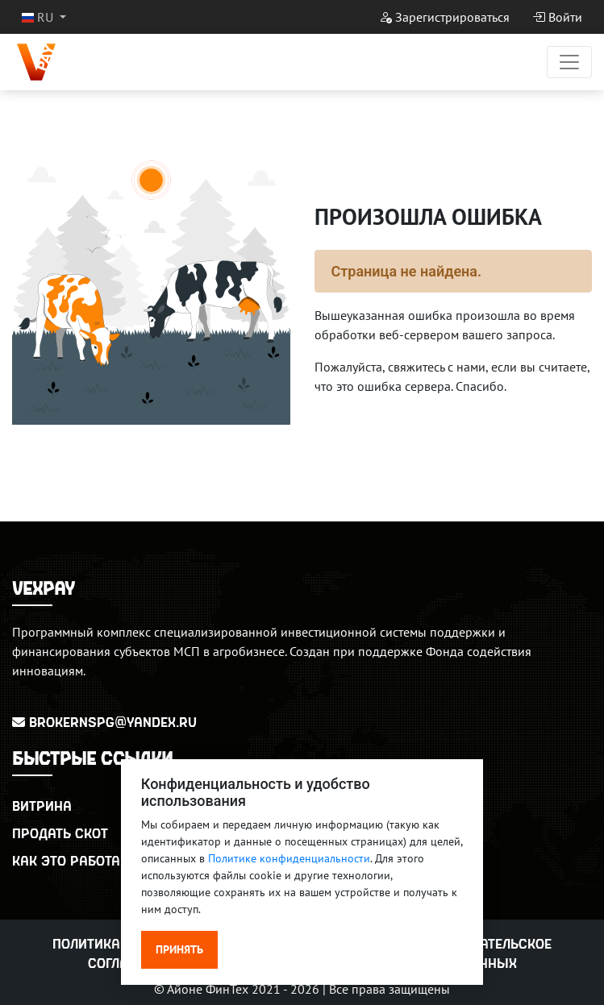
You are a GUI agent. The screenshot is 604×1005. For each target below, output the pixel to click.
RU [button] (39, 17)
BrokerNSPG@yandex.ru (104, 721)
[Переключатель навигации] (569, 62)
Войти (557, 17)
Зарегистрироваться (444, 17)
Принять (179, 949)
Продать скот (60, 832)
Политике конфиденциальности (289, 858)
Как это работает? (76, 860)
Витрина (42, 805)
